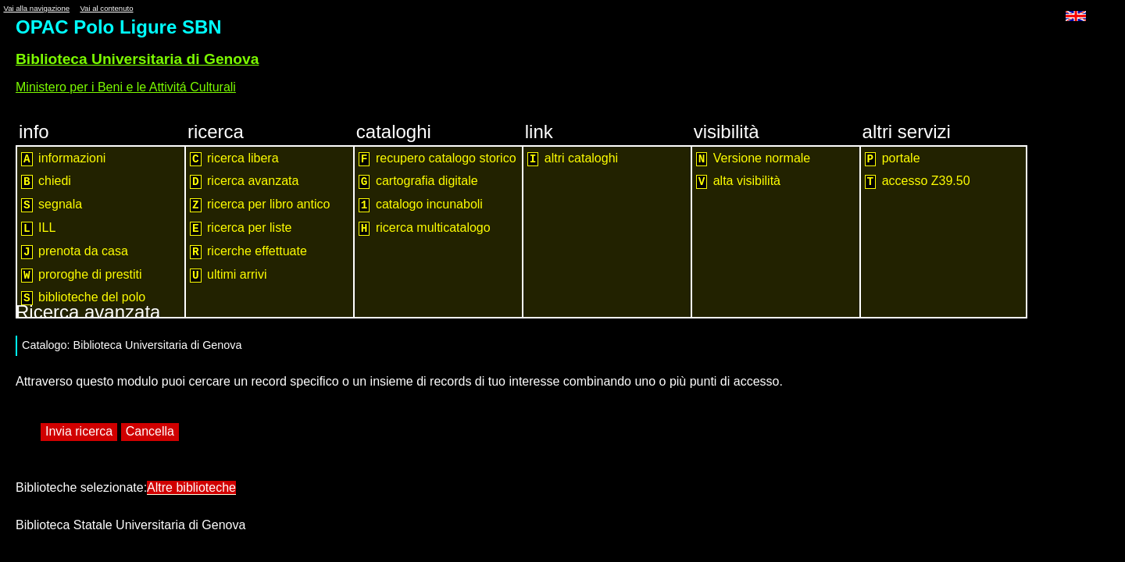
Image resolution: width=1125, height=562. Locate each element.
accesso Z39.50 (917, 181)
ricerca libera (234, 158)
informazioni (63, 158)
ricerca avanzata (244, 181)
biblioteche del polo (83, 297)
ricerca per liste (241, 228)
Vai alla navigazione (36, 8)
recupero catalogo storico (437, 158)
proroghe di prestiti (81, 275)
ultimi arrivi (228, 275)
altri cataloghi (572, 158)
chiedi (46, 181)
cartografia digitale (418, 181)
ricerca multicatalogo (425, 228)
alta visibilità (738, 181)
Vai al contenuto (106, 8)
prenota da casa (74, 251)
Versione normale (753, 158)
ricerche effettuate (248, 251)
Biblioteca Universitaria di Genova (137, 59)
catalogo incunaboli (421, 204)
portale (892, 158)
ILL (38, 228)
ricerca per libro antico (260, 204)
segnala (51, 204)
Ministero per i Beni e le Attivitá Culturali (126, 87)
